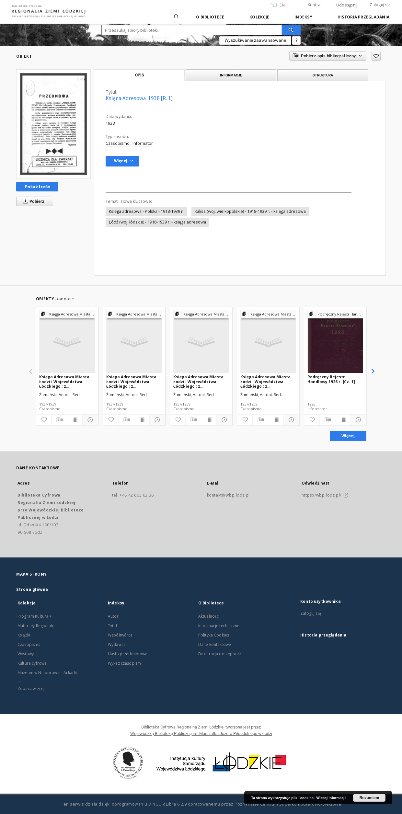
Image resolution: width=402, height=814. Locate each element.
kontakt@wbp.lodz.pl (228, 495)
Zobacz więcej (30, 688)
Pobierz (32, 201)
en (282, 5)
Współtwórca (120, 635)
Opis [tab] (139, 75)
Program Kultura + (34, 616)
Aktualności (209, 616)
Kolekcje (259, 17)
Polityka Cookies (213, 635)
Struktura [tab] (323, 75)
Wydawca (117, 644)
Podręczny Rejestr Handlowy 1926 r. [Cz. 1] (331, 379)
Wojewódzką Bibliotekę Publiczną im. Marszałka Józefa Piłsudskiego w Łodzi (201, 733)
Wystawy (25, 654)
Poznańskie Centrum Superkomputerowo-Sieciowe (288, 804)
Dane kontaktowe (214, 644)
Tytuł (112, 625)
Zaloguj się (380, 4)
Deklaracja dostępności (220, 654)
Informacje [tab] (231, 75)
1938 (110, 123)
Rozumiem (369, 798)
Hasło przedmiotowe (128, 654)
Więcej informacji (331, 798)
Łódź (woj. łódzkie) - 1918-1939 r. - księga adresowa (157, 222)
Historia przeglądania (363, 17)
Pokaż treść (37, 186)
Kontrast (316, 4)
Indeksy (303, 17)
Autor (113, 616)
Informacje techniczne (218, 625)
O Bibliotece (210, 17)
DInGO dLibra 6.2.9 (167, 804)
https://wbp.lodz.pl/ (321, 495)
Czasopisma (29, 644)
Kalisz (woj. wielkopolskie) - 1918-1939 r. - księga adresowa (250, 211)
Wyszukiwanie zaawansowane (255, 40)
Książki (23, 635)
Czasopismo (118, 143)
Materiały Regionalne (37, 625)
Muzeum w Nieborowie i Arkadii (47, 672)
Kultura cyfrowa (32, 663)
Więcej (347, 435)
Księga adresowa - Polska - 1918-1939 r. (146, 211)
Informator (142, 143)
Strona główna (32, 589)
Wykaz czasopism (124, 663)
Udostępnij (347, 5)
